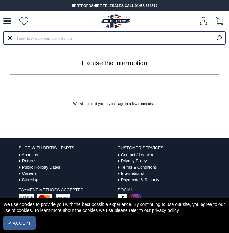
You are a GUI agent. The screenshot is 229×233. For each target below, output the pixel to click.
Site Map (30, 179)
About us (30, 154)
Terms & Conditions (139, 167)
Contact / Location (138, 154)
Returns (29, 161)
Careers (29, 173)
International (132, 173)
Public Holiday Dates (41, 167)
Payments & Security (140, 179)
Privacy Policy (134, 161)
